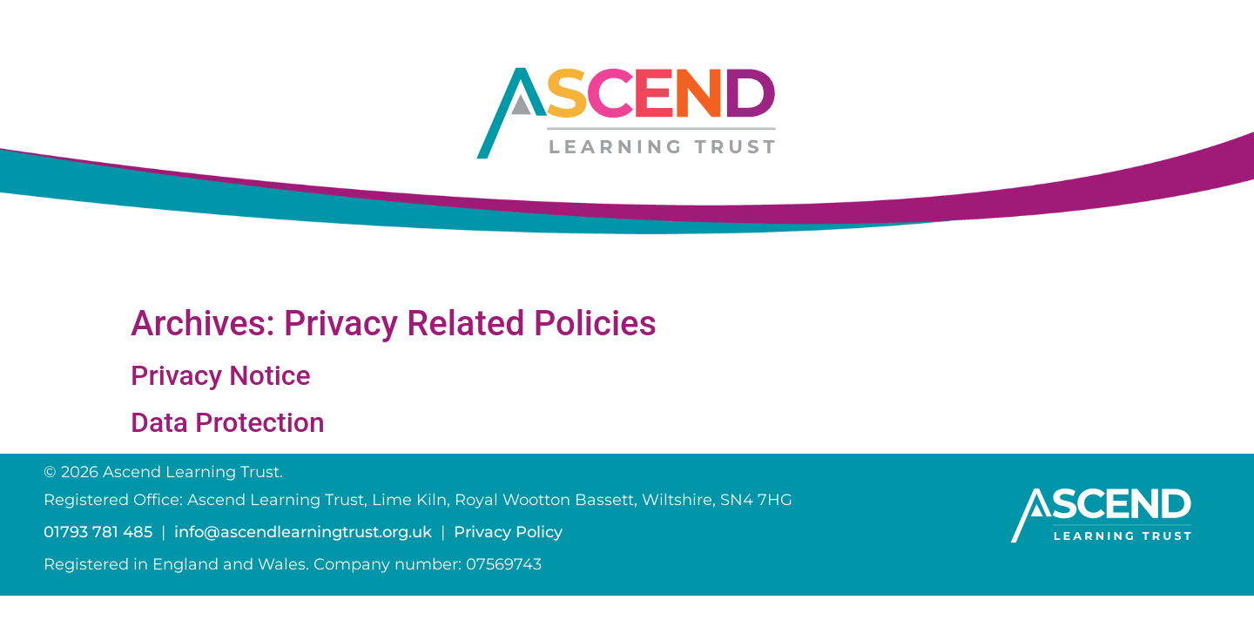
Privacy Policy (508, 532)
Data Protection (228, 422)
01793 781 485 (98, 532)
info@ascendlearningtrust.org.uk (303, 532)
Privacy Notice (221, 375)
